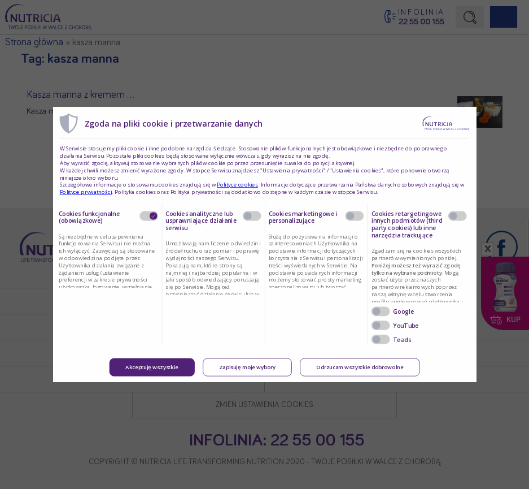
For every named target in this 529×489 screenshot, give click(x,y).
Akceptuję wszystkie (151, 367)
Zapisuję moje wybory (247, 367)
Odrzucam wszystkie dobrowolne (359, 367)
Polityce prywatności (86, 192)
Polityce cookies (237, 185)
